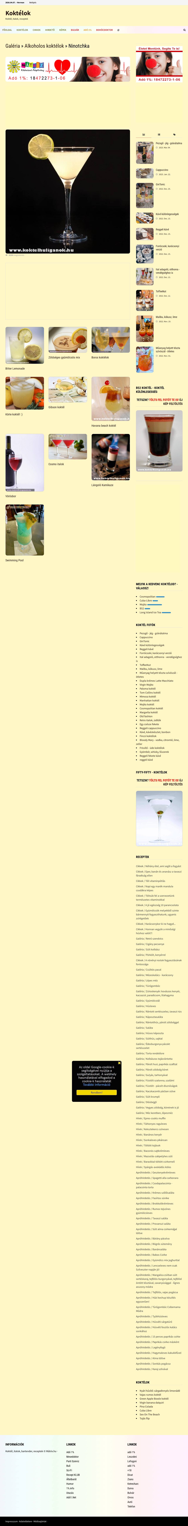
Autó (129, 1501)
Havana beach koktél (104, 425)
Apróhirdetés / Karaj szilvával (152, 1369)
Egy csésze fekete (149, 724)
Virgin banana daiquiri (152, 1402)
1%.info (70, 1488)
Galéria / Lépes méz (147, 980)
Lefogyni (132, 1461)
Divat (130, 1474)
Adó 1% (88, 29)
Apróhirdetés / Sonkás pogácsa (153, 1363)
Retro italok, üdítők (150, 720)
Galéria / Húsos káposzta (150, 1033)
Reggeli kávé (162, 229)
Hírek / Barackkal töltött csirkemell (155, 1161)
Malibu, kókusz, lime (166, 316)
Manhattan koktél (149, 700)
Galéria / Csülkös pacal (148, 969)
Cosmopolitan (152, 596)
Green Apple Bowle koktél (154, 1398)
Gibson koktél (56, 407)
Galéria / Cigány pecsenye (150, 944)
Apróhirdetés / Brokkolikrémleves (154, 1203)
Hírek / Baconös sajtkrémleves (153, 1150)
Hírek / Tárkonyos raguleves (151, 1123)
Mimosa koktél (148, 696)
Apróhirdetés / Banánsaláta (151, 1249)
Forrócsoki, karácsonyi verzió (156, 653)
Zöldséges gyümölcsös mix (64, 357)
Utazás (70, 1492)
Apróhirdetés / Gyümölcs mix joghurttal (158, 1260)
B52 (145, 608)
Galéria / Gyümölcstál (148, 1000)
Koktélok (18, 13)
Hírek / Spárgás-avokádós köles (153, 1167)
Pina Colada (146, 1406)
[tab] (143, 135)
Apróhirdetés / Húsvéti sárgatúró (154, 1321)
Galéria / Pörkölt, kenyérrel (151, 954)
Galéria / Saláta (144, 1027)
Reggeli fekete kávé (150, 755)
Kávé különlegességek (167, 214)
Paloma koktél (148, 688)
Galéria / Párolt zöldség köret (152, 1069)
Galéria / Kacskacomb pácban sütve (155, 1091)
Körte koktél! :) (13, 414)
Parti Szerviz (72, 1461)
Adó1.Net (71, 1497)
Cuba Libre (146, 1410)
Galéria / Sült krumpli (148, 1096)
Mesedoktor (72, 1456)
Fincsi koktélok (148, 736)
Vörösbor (10, 496)
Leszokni (132, 1456)
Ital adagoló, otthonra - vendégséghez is (167, 271)
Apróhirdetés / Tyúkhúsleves (152, 1316)
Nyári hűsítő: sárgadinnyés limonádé (160, 1390)
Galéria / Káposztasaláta (149, 1017)
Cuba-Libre (149, 600)
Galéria (12, 46)
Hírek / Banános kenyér (149, 1134)
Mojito (151, 604)
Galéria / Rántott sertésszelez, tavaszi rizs (159, 1011)
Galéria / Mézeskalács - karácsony (154, 975)
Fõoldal (7, 29)
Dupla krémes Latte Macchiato (156, 680)
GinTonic (160, 184)
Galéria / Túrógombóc (148, 986)
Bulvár (75, 29)
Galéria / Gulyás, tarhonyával (152, 1075)
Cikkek (37, 29)
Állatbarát (71, 1479)
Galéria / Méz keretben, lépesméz (154, 1113)
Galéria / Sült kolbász (148, 949)
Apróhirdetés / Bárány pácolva (152, 1238)
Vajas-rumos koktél (150, 1394)
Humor (69, 1483)
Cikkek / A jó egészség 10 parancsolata (157, 905)
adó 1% (131, 1452)
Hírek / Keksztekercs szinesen (152, 1129)
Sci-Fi (69, 1470)
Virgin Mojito (146, 684)
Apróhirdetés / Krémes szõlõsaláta (155, 1192)
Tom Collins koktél (150, 692)
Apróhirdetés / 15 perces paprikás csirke (158, 1336)
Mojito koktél (147, 704)
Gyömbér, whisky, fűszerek (154, 751)
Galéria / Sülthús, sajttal (149, 1038)
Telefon (131, 1506)
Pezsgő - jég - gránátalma (169, 143)
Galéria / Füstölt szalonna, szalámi (155, 1080)
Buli (68, 1465)
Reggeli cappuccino (150, 728)
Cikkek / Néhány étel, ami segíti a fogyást (158, 866)
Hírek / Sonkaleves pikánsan (151, 1140)
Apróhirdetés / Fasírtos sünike (152, 1198)
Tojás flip (145, 1418)
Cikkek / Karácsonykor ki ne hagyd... (156, 923)
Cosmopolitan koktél (151, 708)
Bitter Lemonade (15, 368)
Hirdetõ (50, 29)
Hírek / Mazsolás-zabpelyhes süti (154, 1156)
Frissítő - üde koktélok (152, 748)
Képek (62, 29)
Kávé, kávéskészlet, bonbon (155, 732)
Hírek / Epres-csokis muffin (151, 1118)
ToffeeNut (161, 291)
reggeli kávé (146, 759)
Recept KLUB (73, 1474)
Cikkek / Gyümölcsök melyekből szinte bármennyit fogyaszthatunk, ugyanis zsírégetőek (157, 914)
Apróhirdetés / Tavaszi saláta (152, 1218)
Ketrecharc (133, 1483)
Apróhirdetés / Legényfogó (150, 1347)
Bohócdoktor (104, 29)
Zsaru (130, 1479)
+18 (129, 1470)
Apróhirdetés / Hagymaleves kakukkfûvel (158, 1352)
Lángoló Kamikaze (102, 485)
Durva (130, 1488)
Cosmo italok (56, 464)
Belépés (32, 2)
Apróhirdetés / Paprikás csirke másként (157, 1342)
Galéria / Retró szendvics (149, 938)
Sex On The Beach (150, 1414)
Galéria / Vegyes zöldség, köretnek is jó (157, 1107)
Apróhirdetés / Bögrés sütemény (154, 1244)
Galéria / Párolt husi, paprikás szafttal (156, 1064)
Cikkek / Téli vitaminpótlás (150, 881)
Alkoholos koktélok (44, 46)
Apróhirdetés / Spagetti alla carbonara (157, 1178)
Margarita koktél (149, 712)
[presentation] (143, 135)
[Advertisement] (67, 106)
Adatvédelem (25, 1521)
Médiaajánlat (39, 1521)
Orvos (130, 1497)
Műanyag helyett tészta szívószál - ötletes (168, 349)
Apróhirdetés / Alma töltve (150, 1358)
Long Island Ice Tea (155, 612)
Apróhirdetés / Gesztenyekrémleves (155, 1172)
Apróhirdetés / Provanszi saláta (153, 1223)
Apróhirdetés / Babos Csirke (151, 1254)
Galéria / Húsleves (146, 1006)
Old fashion (146, 716)
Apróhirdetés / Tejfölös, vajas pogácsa (157, 1292)
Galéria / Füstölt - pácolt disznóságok (156, 1085)
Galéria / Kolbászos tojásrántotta (154, 1058)
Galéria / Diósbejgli (146, 1102)
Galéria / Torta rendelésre (150, 1053)
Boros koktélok (100, 357)
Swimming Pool (14, 560)
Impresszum (11, 1521)
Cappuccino (162, 169)
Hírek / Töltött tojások (148, 1145)
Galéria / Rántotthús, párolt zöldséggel (157, 1022)
